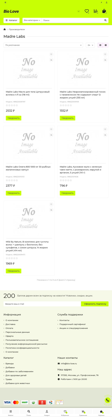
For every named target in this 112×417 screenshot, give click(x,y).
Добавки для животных (18, 383)
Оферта (9, 336)
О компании (12, 320)
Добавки (10, 367)
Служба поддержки (70, 314)
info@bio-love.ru (69, 363)
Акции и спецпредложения (74, 328)
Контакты (64, 320)
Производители (17, 29)
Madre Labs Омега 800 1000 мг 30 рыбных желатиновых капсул (28, 168)
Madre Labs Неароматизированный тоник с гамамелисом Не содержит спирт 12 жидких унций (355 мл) (82, 94)
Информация (12, 314)
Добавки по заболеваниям (19, 371)
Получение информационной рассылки (26, 344)
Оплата (9, 328)
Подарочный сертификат (73, 324)
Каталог (9, 357)
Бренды (10, 363)
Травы (9, 379)
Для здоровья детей (16, 375)
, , (79, 375)
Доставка (10, 324)
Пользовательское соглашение (22, 340)
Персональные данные (18, 332)
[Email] (42, 303)
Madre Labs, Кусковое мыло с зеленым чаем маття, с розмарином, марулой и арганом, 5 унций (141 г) (81, 169)
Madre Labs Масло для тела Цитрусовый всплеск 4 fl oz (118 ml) (28, 93)
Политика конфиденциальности (22, 348)
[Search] (74, 20)
